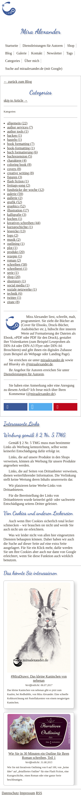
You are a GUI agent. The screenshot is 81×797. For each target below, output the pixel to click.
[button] (15, 407)
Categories (12, 61)
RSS (39, 793)
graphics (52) (16, 206)
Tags (69, 53)
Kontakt (36, 53)
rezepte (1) (14, 256)
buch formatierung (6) (22, 152)
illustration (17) (18, 210)
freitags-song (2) (18, 185)
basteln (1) (14, 140)
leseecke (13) (16, 231)
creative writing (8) (20, 173)
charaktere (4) (16, 160)
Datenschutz (10, 793)
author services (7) (20, 127)
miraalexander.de (52, 360)
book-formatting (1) (21, 148)
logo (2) (12, 235)
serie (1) (13, 273)
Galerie (21, 53)
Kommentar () (32, 394)
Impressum (27, 793)
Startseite (11, 45)
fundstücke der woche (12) (25, 190)
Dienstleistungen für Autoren (43, 45)
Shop (70, 45)
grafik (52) (14, 202)
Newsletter (54, 53)
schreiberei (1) (17, 268)
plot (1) (12, 248)
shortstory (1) (16, 281)
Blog (8, 53)
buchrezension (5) (19, 156)
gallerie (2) (14, 198)
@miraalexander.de (39, 364)
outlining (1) (15, 244)
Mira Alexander (41, 31)
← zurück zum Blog (18, 81)
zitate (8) (13, 302)
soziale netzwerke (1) (22, 289)
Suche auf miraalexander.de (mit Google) (33, 68)
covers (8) (14, 169)
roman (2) (14, 260)
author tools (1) (18, 131)
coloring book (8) (19, 164)
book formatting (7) (20, 144)
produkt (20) (15, 252)
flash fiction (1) (18, 181)
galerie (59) (15, 194)
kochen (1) (14, 219)
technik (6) (14, 293)
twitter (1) (14, 297)
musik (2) (14, 239)
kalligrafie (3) (16, 214)
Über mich (31, 61)
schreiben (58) (17, 264)
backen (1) (14, 135)
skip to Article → (16, 100)
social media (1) (18, 285)
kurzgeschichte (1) (20, 227)
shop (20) (13, 277)
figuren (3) (14, 177)
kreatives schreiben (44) (23, 223)
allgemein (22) (17, 123)
